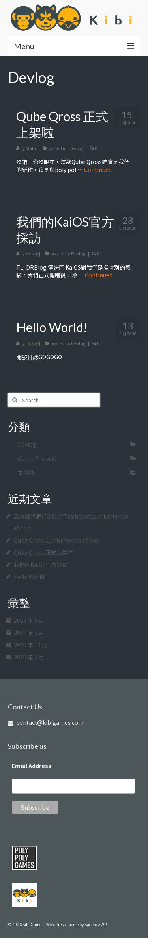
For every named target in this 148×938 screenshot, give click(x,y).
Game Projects (37, 458)
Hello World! (30, 577)
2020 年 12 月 (30, 645)
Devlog (76, 148)
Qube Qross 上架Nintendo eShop (56, 540)
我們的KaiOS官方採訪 (41, 565)
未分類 (26, 472)
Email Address (31, 766)
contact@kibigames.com (46, 722)
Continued (98, 170)
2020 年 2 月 (29, 657)
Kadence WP (95, 924)
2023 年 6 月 (29, 620)
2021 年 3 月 (29, 633)
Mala (31, 148)
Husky (32, 253)
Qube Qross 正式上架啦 (43, 552)
